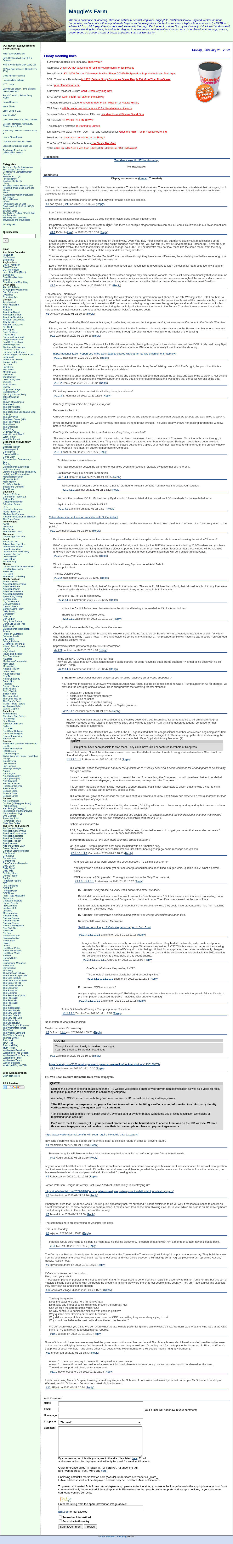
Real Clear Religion (13, 731)
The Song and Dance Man (15, 218)
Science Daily (10, 793)
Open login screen (11, 1076)
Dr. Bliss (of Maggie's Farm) (17, 803)
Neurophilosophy (11, 778)
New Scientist (10, 781)
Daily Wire (8, 870)
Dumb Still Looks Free (14, 624)
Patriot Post (9, 940)
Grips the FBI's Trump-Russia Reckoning (143, 131)
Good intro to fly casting (14, 76)
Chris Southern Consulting (113, 1536)
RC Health (8, 574)
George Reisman (11, 641)
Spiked (6, 279)
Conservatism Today (13, 609)
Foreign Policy (10, 890)
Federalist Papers (12, 880)
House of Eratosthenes (14, 352)
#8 (47, 1233)
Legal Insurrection (12, 549)
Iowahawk (8, 526)
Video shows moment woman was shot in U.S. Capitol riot (83, 517)
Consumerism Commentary (17, 459)
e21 (5, 461)
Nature (6, 771)
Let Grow (7, 364)
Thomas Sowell (10, 1038)
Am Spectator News (13, 828)
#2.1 (52, 335)
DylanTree (8, 294)
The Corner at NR (12, 983)
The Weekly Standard (14, 1033)
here (134, 1458)
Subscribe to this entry (75, 1521)
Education (7, 174)
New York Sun (10, 928)
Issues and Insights (12, 654)
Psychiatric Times (12, 821)
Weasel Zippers (11, 708)
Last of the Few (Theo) (14, 272)
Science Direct (10, 796)
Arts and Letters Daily (14, 846)
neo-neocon (9, 671)
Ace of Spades (10, 581)
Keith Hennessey (11, 469)
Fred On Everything (13, 342)
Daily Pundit (9, 611)
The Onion (8, 529)
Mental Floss (9, 372)
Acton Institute (10, 713)
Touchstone (9, 738)
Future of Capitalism (13, 634)
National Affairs (10, 915)
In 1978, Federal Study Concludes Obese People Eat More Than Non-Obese (125, 79)
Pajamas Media (11, 938)
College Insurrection (13, 501)
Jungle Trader (10, 362)
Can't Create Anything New (96, 91)
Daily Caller (9, 865)
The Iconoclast (10, 696)
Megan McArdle (11, 479)
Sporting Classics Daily (14, 394)
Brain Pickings (10, 332)
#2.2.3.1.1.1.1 (79, 853)
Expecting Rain (10, 297)
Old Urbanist (9, 377)
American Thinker (12, 841)
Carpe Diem (9, 457)
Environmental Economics (16, 466)
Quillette (7, 382)
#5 (47, 1176)
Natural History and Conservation (18, 195)
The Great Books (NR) (14, 419)
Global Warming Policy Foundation (20, 756)
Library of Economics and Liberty (19, 471)
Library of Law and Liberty (16, 551)
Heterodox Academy (13, 509)
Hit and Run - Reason (14, 646)
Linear (143, 178)
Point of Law (9, 559)
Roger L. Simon (11, 686)
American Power (11, 589)
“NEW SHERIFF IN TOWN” (77, 120)
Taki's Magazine (11, 397)
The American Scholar (14, 973)
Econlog (7, 464)
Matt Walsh (8, 369)
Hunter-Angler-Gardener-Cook (18, 354)
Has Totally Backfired (103, 143)
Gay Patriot (8, 639)
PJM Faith (8, 728)
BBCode (63, 1511)
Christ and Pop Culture (14, 716)
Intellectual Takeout (12, 359)
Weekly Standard (11, 1062)
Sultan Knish (9, 693)
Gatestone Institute (12, 900)
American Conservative (15, 584)
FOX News (8, 893)
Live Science (9, 763)
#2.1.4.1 (63, 477)
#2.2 (52, 530)
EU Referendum (11, 269)
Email (47, 1409)
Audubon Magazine (13, 324)
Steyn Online (9, 968)
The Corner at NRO (13, 985)
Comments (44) (114, 148)
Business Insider (11, 447)
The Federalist (10, 998)
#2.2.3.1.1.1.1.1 (84, 881)
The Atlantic (9, 404)
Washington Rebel (12, 706)
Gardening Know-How (14, 347)
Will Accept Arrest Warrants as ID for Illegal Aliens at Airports (97, 108)
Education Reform (12, 504)
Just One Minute (11, 656)
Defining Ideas (10, 873)
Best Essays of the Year (14, 170)
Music (5, 192)
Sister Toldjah (10, 691)
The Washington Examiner (16, 1025)
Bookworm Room (11, 604)
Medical (6, 190)
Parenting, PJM (10, 818)
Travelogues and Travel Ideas (16, 220)
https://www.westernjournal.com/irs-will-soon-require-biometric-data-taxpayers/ (91, 1134)
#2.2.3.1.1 (69, 711)
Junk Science (9, 761)
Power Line (8, 681)
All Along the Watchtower (15, 289)
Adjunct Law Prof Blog (14, 544)
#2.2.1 (58, 555)
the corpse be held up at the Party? (84, 137)
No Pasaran (9, 257)
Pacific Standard (11, 935)
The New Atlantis (11, 1010)
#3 (47, 1032)
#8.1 (52, 1245)
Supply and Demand (13, 486)
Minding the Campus (13, 514)
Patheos (7, 726)
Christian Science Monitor (16, 851)
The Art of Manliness (13, 402)
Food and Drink (10, 179)
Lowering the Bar (11, 554)
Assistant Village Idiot (13, 319)
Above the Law (10, 541)
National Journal (11, 918)
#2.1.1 (58, 357)
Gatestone (8, 898)
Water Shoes (9, 106)
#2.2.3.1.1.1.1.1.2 (89, 1000)
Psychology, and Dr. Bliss (14, 204)
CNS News (8, 855)
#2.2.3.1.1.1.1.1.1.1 (95, 959)
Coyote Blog (9, 334)
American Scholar (12, 314)
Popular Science (11, 783)
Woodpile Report (11, 439)
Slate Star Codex (11, 823)
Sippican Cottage (11, 389)
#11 (48, 1352)
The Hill (7, 1005)
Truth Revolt (9, 1048)
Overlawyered (10, 556)
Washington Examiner (14, 1050)
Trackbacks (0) (130, 148)
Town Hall (8, 1040)
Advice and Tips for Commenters (18, 167)
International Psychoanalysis (17, 811)
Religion (6, 208)
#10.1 (53, 1333)
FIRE (5, 506)
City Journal (9, 853)
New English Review (13, 925)
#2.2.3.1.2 (69, 1013)
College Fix (8, 499)
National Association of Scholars (19, 516)
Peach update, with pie (13, 80)
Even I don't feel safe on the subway (83, 96)
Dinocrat (7, 616)
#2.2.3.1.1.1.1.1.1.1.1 (100, 978)
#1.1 (52, 232)
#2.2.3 (58, 650)
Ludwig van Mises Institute (16, 474)
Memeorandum (10, 913)
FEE (5, 883)
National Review (11, 668)
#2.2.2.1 (63, 599)
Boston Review (10, 848)
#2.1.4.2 (63, 508)
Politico (6, 943)
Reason (7, 955)
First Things (9, 718)
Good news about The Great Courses (20, 119)
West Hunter (9, 437)
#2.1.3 (58, 395)
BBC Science (9, 751)
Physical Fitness (10, 199)
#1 (47, 204)
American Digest (11, 312)
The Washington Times (14, 1028)
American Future (11, 586)
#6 (47, 1195)
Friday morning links (60, 56)
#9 (47, 1264)
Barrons (7, 444)
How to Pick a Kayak (12, 137)
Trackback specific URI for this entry (136, 160)
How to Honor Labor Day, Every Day (19, 65)
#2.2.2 (58, 577)
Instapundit (8, 357)
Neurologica (9, 773)
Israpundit (8, 255)
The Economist (10, 988)
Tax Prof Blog (9, 561)
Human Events (10, 903)
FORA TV (8, 888)
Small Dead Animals (13, 277)
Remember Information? (76, 1517)
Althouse (7, 309)
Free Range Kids (11, 344)
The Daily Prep (10, 417)
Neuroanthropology (12, 813)
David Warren (10, 267)
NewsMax (8, 930)
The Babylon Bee (11, 407)
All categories (9, 224)
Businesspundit (10, 449)
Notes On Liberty (11, 678)
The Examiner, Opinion (14, 995)
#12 (48, 1387)
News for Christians (13, 723)
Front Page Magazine (14, 895)
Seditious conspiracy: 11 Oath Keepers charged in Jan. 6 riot (114, 927)
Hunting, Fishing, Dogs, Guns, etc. (18, 188)
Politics (6, 202)
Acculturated (9, 302)
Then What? (94, 61)
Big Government (11, 601)
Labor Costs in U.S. (12, 111)
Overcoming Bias (11, 379)
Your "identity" (9, 115)
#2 (47, 313)
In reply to (50, 1421)
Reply (100, 204)
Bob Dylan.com (10, 292)
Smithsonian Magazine (14, 963)
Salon (6, 960)
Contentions (9, 860)
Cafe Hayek (9, 452)
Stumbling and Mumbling (15, 282)
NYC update (8, 84)
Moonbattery (9, 666)
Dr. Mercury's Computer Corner (17, 172)
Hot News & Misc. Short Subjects (18, 186)
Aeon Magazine (11, 304)
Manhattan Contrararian (15, 661)
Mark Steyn (9, 663)
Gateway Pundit (11, 636)
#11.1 (53, 1371)
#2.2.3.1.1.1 (74, 759)
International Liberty (13, 546)
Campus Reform (11, 494)
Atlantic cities (9, 322)
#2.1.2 (58, 382)
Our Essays (8, 197)
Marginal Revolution (13, 476)
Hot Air (6, 649)
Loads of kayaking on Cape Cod (17, 146)
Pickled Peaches (10, 102)
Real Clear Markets (12, 484)
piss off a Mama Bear (67, 85)
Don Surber (9, 619)
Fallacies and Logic (12, 176)
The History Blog (11, 422)
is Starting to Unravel (88, 125)
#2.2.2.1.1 (69, 618)
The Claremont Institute (15, 980)
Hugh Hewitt (9, 651)
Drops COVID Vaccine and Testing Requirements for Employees (97, 67)
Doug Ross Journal (12, 621)
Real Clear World (11, 953)
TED (5, 399)
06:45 (103, 148)
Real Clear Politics (12, 950)
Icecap (6, 758)
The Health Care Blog (14, 576)
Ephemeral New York (13, 337)
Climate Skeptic (11, 753)
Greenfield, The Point (13, 644)
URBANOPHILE (11, 432)
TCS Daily (8, 970)
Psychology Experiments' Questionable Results (14, 151)
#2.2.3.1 (63, 669)
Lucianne (7, 910)
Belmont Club (10, 599)
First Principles (10, 885)
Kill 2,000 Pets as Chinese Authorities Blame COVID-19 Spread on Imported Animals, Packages (119, 73)
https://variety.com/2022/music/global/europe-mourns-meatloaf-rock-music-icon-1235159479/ (104, 1064)
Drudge (6, 878)
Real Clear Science (12, 786)
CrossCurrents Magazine (15, 863)
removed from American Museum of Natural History (109, 102)
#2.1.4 (58, 451)
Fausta (6, 631)
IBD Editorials (10, 905)
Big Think (7, 327)
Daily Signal (9, 868)
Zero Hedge (9, 489)
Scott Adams (9, 384)
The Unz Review (11, 1023)
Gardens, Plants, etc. (12, 181)
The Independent (11, 1008)
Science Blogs (10, 791)
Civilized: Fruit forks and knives (17, 141)
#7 (47, 1214)
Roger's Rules (10, 958)
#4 (47, 1144)
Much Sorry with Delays (14, 54)
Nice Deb (7, 676)
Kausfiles (7, 658)
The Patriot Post (11, 1020)
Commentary (9, 858)
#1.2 (52, 285)
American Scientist (12, 748)
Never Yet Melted (11, 673)
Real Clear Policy (11, 948)
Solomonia (8, 260)
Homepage (50, 1415)
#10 (48, 1290)
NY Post (7, 933)
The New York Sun (12, 1018)
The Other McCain (12, 698)
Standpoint (8, 965)
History (6, 183)
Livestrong (8, 367)
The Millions (9, 424)
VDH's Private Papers (14, 703)
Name (47, 1402)
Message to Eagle (12, 768)
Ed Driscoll (8, 626)
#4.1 (52, 1157)
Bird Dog (60, 148)
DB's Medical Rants (13, 569)
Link (66, 204)
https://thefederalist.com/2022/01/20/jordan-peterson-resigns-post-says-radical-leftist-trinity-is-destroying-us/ (109, 1191)
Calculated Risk (11, 454)
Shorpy (6, 387)
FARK (6, 524)
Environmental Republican (16, 629)
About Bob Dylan (11, 287)
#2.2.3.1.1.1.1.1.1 (89, 934)
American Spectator (13, 317)
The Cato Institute (12, 978)
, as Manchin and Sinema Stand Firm (122, 114)
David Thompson (11, 264)
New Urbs (8, 374)
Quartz (6, 945)
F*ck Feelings (10, 806)
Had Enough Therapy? (14, 808)
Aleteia (6, 307)
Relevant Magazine (12, 736)
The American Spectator (15, 975)
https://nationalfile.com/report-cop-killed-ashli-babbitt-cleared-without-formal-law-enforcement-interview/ (114, 353)
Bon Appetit (9, 329)
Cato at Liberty (10, 606)
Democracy (9, 614)
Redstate (7, 683)
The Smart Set (10, 427)
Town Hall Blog (10, 1045)
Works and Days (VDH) (15, 1065)
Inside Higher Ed (11, 511)
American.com (10, 843)
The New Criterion (12, 1013)
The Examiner (10, 993)
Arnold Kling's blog (12, 596)
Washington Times (12, 1057)
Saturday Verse (10, 211)
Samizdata (8, 274)
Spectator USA (10, 392)
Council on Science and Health (18, 566)
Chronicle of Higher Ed (14, 496)
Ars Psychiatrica (11, 801)
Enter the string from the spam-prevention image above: (92, 1504)
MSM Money (9, 481)
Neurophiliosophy (12, 776)
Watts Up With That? (13, 434)
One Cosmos (9, 816)
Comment (49, 1427)
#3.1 (52, 1055)
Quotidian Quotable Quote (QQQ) (18, 206)
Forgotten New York (13, 339)
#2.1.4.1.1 (69, 489)
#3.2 (52, 1068)
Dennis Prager (10, 875)
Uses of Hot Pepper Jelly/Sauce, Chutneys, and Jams (18, 125)
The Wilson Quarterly (13, 1035)
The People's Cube (12, 531)
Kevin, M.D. (9, 571)
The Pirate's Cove (12, 701)
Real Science (9, 788)
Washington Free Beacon (16, 1052)
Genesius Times (11, 349)
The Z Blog (8, 429)
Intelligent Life (10, 908)
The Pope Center (11, 519)
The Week (8, 1030)
